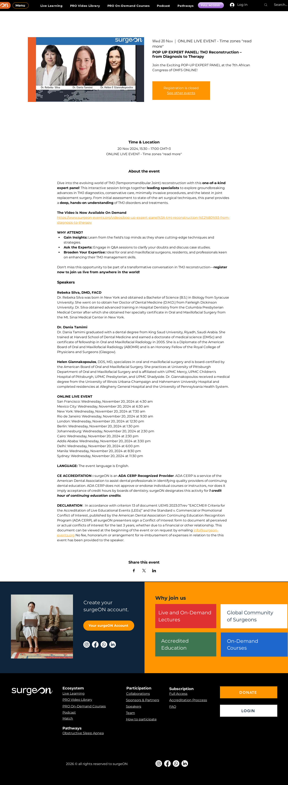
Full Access (178, 694)
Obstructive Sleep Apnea (83, 733)
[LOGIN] (248, 711)
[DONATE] (248, 692)
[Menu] (21, 5)
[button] (185, 5)
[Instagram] (86, 644)
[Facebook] (95, 644)
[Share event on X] (144, 570)
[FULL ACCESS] (211, 5)
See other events (181, 93)
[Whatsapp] (104, 644)
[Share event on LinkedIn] (154, 570)
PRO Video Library (77, 700)
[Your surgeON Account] (108, 626)
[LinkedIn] (112, 644)
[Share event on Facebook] (134, 570)
